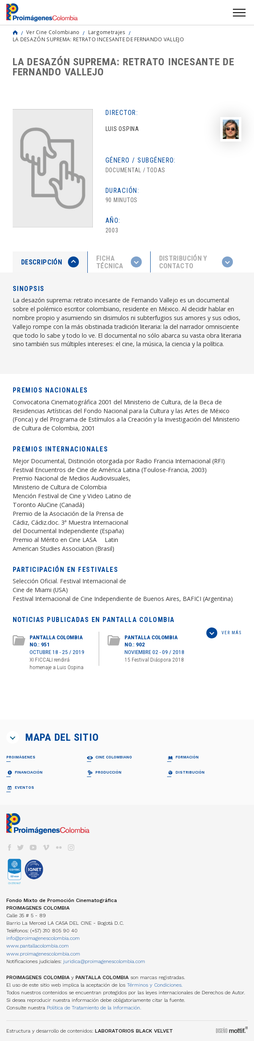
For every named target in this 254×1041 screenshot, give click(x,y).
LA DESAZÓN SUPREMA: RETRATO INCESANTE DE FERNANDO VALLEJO (98, 39)
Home (15, 32)
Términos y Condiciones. (155, 985)
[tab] (50, 262)
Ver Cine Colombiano (53, 32)
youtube (33, 847)
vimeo (46, 847)
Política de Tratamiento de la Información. (94, 1008)
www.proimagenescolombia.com (43, 954)
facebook (9, 847)
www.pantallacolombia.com (37, 946)
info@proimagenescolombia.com (43, 938)
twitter (20, 847)
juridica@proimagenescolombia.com (104, 961)
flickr (58, 847)
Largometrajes (107, 32)
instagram (71, 847)
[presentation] (50, 261)
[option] (53, 168)
